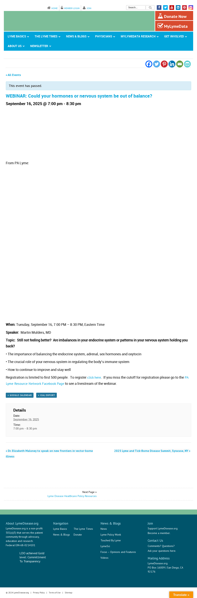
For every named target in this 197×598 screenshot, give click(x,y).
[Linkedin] (171, 64)
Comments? (154, 546)
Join (89, 8)
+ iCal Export (46, 395)
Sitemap (68, 592)
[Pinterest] (164, 64)
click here (94, 377)
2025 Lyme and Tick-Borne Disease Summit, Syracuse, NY (152, 451)
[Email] (179, 64)
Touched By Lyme (111, 540)
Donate (78, 534)
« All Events (13, 75)
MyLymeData (173, 26)
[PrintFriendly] (187, 64)
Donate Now (172, 16)
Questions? (168, 546)
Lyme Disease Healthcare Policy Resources (72, 496)
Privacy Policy (39, 592)
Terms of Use (55, 592)
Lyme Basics (60, 529)
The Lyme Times (83, 529)
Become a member (159, 533)
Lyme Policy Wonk (111, 534)
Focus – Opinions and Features (118, 552)
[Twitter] (156, 64)
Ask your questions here (161, 551)
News (104, 529)
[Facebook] (148, 64)
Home (54, 8)
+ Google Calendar (20, 395)
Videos (104, 557)
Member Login (72, 8)
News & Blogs (61, 534)
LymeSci (105, 546)
